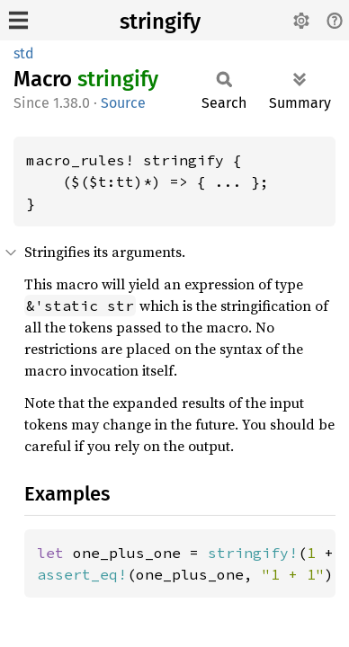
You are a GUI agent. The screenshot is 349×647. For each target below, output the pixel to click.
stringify (160, 21)
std (23, 53)
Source (123, 102)
